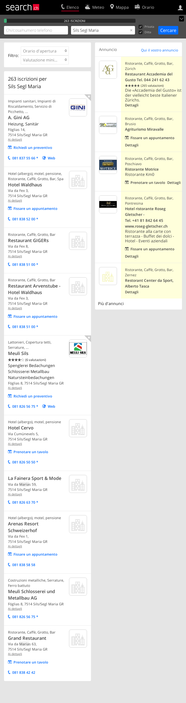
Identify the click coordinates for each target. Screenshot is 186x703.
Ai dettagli (15, 139)
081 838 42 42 (23, 672)
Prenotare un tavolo (31, 451)
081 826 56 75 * (25, 406)
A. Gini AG (19, 117)
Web (51, 158)
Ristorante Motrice (142, 169)
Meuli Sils (18, 353)
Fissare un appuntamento (36, 208)
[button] (45, 50)
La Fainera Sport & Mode (34, 478)
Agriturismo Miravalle (144, 129)
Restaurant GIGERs (28, 240)
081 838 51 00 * (25, 264)
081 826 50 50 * (25, 462)
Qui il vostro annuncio (159, 50)
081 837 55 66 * (25, 158)
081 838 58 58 (23, 564)
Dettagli (131, 105)
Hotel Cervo (21, 428)
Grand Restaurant (27, 638)
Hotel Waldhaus (25, 185)
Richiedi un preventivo (33, 147)
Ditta (144, 32)
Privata (146, 27)
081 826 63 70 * (25, 502)
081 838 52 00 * (25, 219)
